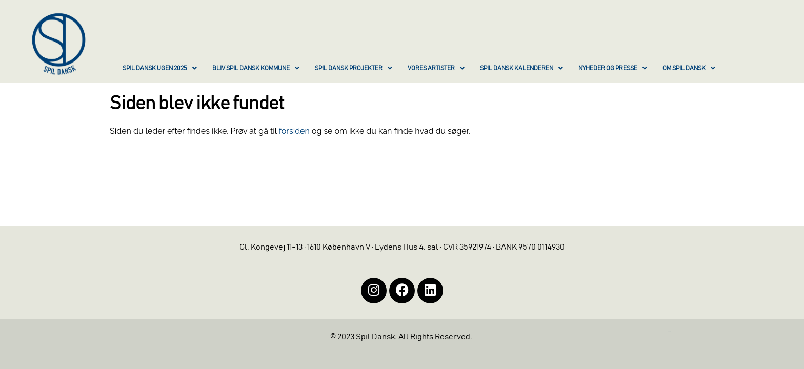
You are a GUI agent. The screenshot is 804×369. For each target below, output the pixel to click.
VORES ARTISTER (436, 68)
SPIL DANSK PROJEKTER (353, 68)
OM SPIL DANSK (688, 68)
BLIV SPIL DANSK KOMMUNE (255, 68)
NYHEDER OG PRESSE (612, 68)
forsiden (294, 131)
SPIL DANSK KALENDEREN (521, 68)
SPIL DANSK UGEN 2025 (160, 68)
